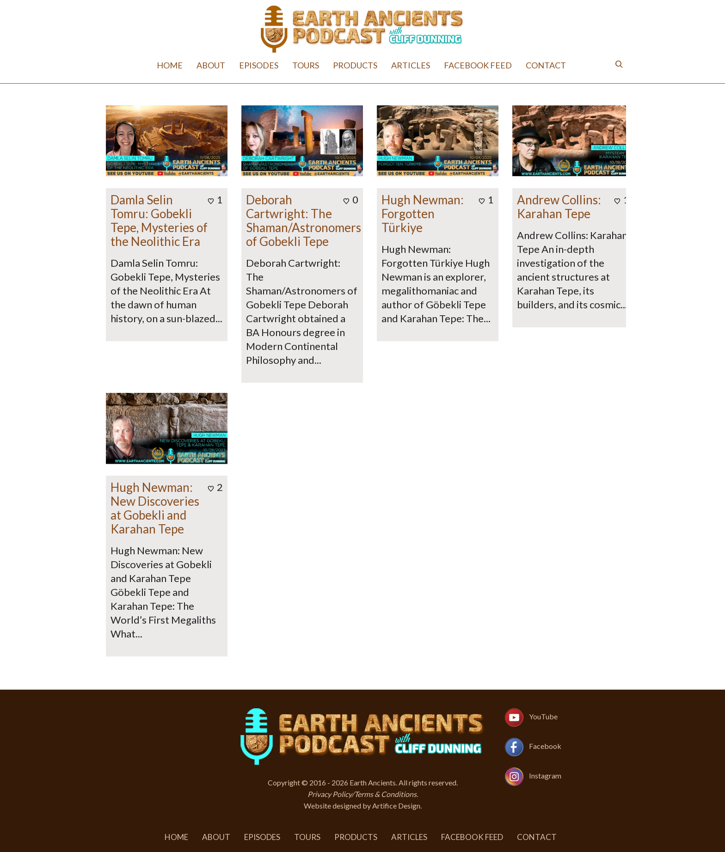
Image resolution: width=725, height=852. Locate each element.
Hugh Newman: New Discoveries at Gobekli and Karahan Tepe (155, 508)
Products (355, 65)
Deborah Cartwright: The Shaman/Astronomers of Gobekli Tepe (303, 220)
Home (170, 65)
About (211, 65)
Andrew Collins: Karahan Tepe (559, 206)
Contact (546, 65)
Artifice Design (396, 805)
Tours (305, 65)
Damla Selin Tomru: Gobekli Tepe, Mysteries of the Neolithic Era (159, 220)
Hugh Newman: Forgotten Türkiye (422, 213)
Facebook (545, 746)
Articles (410, 65)
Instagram (545, 775)
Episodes (258, 65)
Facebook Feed (478, 65)
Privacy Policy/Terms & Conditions (362, 794)
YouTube (543, 716)
